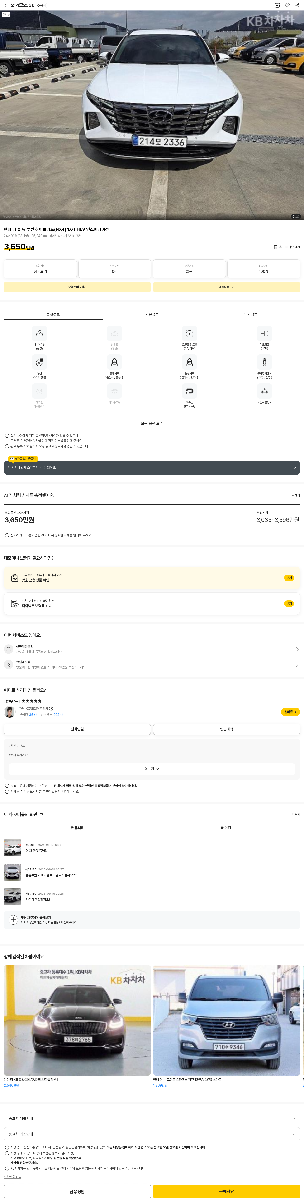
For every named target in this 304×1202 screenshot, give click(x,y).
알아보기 (152, 578)
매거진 (226, 828)
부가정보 (250, 314)
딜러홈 (289, 712)
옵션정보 (53, 314)
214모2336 (29, 5)
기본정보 (152, 314)
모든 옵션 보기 (152, 423)
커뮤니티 (78, 828)
